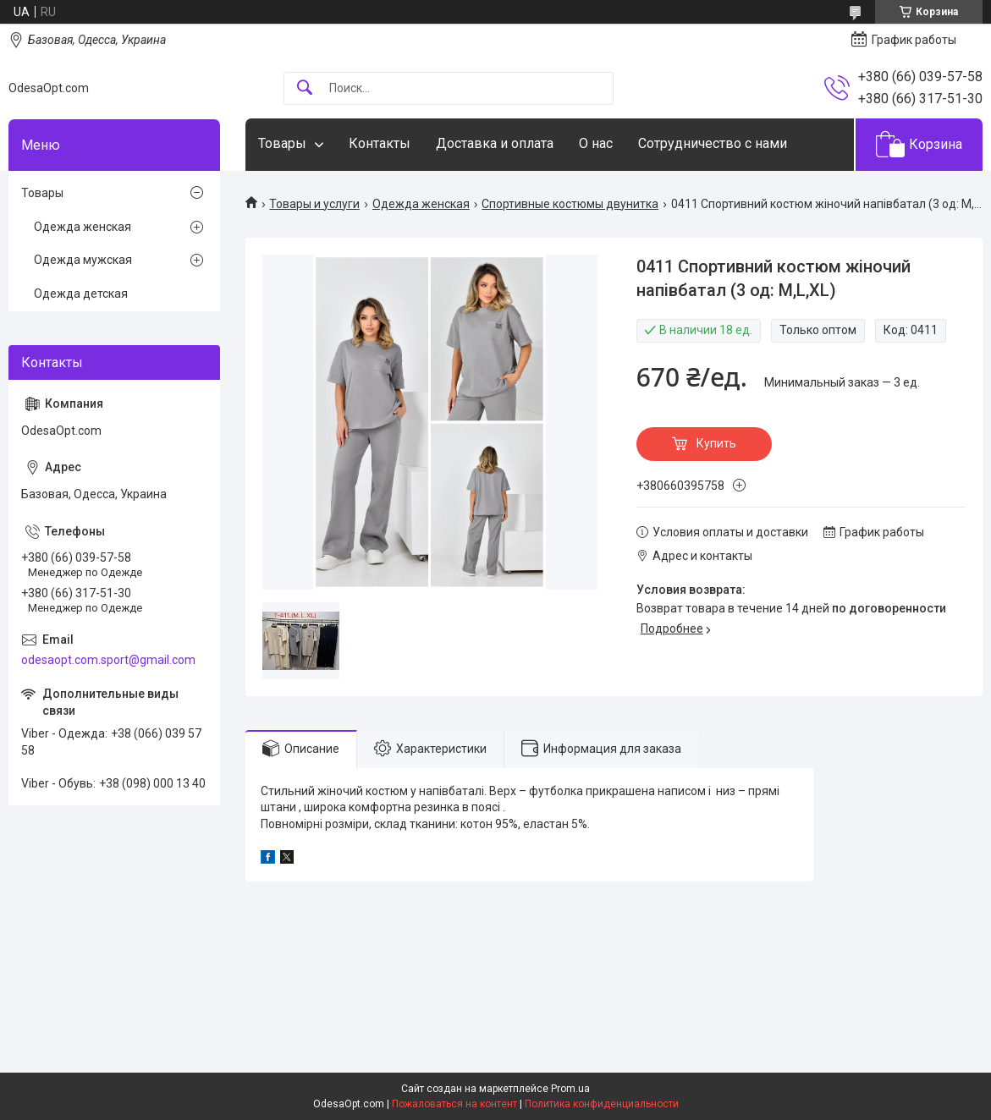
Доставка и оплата (494, 143)
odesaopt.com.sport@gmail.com (108, 660)
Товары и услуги (314, 204)
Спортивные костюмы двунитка (570, 204)
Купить (716, 443)
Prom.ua (570, 1089)
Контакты (379, 143)
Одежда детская (81, 293)
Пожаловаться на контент (454, 1104)
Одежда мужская (83, 259)
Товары (282, 143)
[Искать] (305, 88)
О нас (596, 143)
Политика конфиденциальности (602, 1104)
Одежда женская (421, 204)
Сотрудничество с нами (712, 143)
